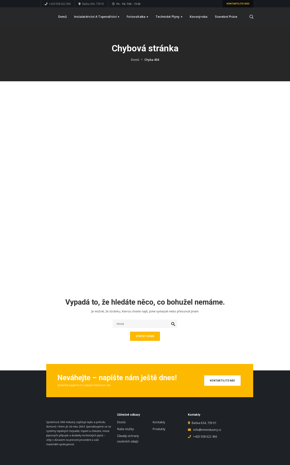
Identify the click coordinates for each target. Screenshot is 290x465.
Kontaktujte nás (238, 3)
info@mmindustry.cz (207, 430)
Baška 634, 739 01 (91, 4)
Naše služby (125, 429)
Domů (135, 60)
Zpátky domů (145, 336)
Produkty (159, 429)
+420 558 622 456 (58, 4)
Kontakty (159, 422)
